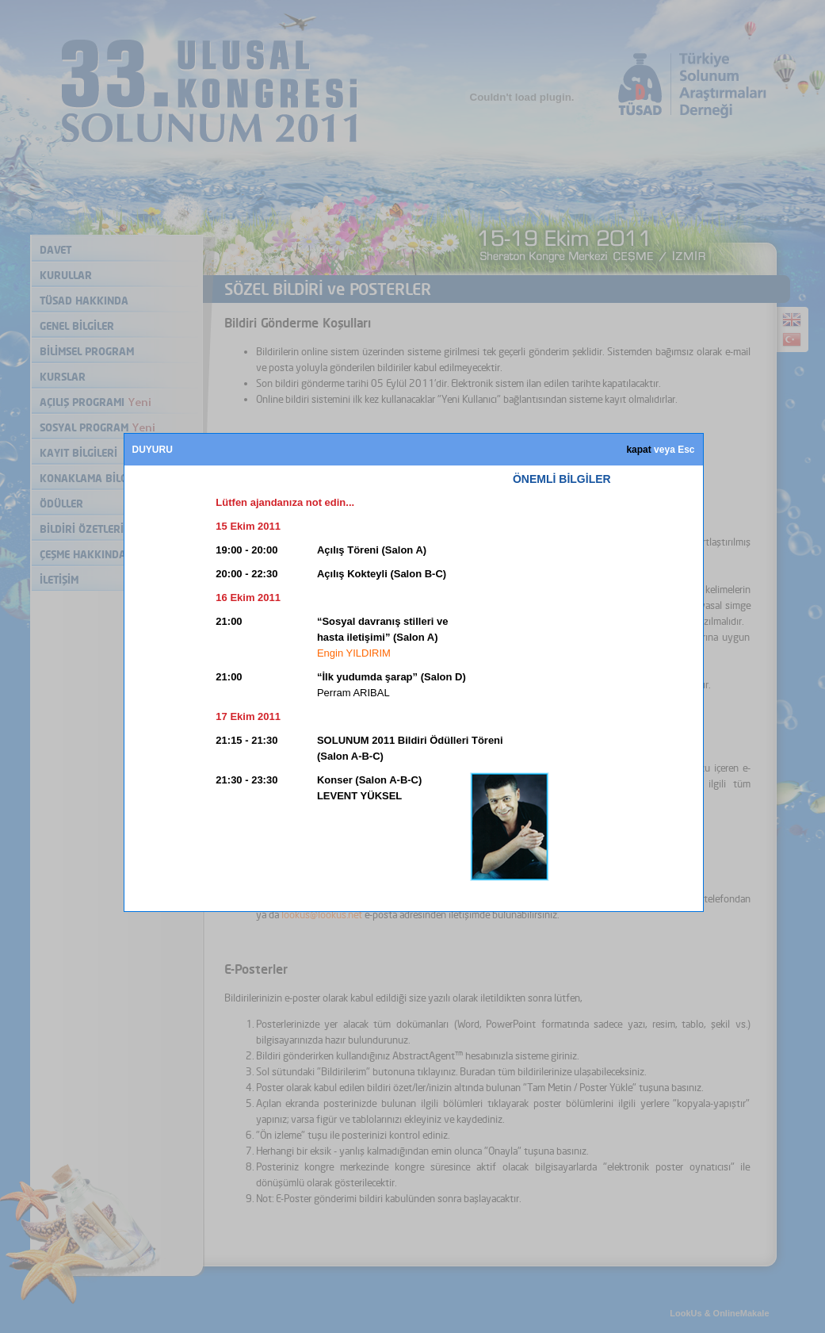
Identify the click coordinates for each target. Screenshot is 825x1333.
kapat (638, 449)
